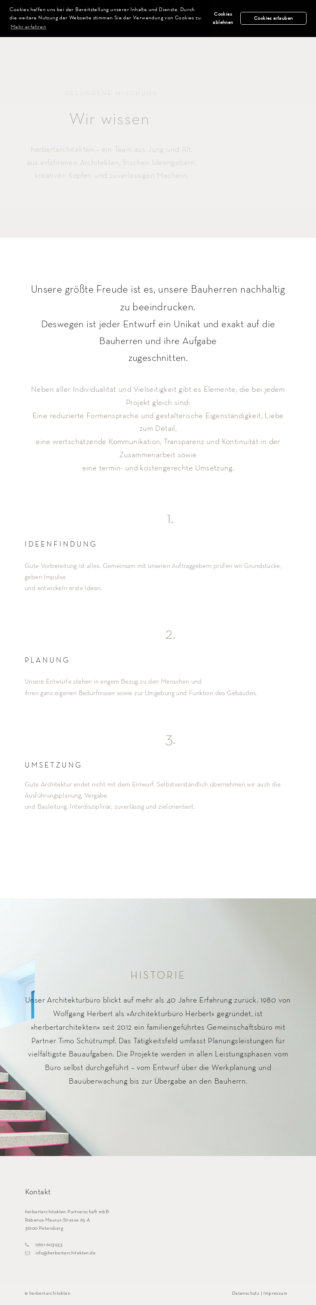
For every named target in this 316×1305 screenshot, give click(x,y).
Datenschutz (245, 1293)
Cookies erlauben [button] (273, 18)
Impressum (275, 1293)
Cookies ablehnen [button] (223, 18)
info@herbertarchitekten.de (60, 1253)
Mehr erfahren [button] (28, 26)
